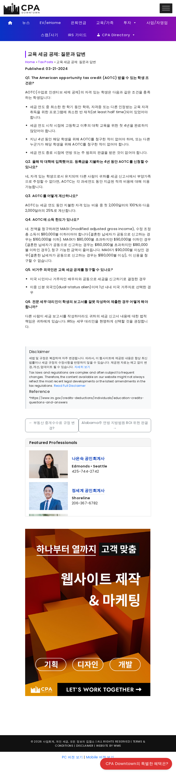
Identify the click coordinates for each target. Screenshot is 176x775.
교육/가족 (105, 22)
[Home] (10, 23)
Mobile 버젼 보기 (100, 757)
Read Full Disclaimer (69, 386)
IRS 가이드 (77, 34)
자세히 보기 (82, 367)
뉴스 (26, 22)
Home (30, 62)
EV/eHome (50, 22)
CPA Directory (118, 35)
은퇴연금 (78, 22)
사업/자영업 (157, 22)
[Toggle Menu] (166, 8)
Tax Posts (45, 62)
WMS (117, 746)
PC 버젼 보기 (72, 757)
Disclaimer (84, 746)
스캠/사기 (49, 34)
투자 (130, 23)
